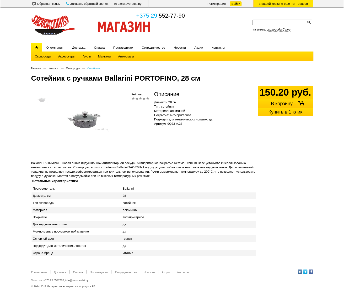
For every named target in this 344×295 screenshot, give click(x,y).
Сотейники (93, 68)
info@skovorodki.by (127, 3)
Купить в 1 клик (285, 111)
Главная (36, 68)
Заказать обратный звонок (89, 3)
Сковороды (73, 68)
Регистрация (217, 3)
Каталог (53, 68)
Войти (235, 3)
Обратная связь (48, 3)
